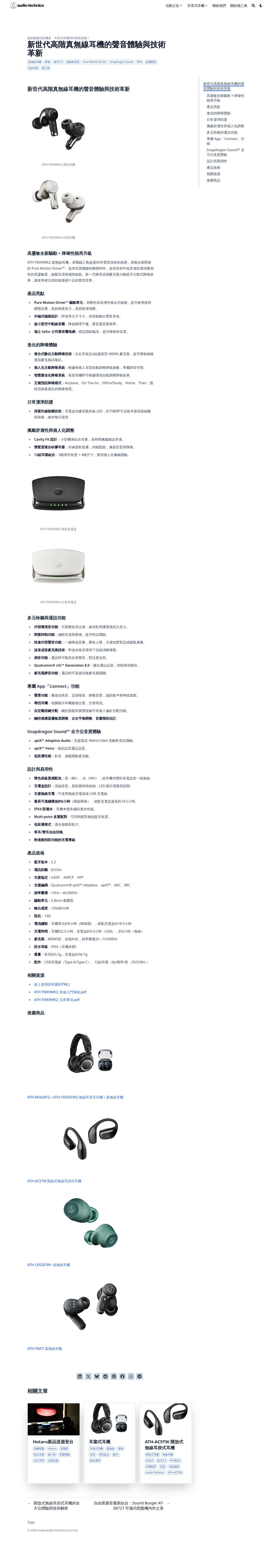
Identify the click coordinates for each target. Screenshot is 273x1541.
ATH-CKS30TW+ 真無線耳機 (75, 1229)
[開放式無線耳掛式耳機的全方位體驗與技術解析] (166, 1443)
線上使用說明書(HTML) (52, 984)
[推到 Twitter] (88, 1376)
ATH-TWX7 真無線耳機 (75, 1313)
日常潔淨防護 (217, 119)
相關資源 (213, 173)
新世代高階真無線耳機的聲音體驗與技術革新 (223, 86)
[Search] (253, 5)
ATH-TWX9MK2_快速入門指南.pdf (60, 992)
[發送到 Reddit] (105, 1376)
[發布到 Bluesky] (96, 1376)
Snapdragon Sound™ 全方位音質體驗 (225, 152)
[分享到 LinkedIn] (79, 1376)
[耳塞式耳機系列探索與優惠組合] (110, 1443)
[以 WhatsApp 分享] (131, 1376)
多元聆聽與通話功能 (222, 132)
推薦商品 (213, 180)
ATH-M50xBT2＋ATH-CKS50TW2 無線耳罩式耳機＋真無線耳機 (75, 1061)
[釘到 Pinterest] (113, 1376)
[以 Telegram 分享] (139, 1376)
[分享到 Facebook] (122, 1376)
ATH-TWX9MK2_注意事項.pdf (57, 999)
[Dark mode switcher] (261, 5)
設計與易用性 (217, 161)
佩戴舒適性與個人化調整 (225, 126)
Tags (31, 1522)
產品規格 (213, 167)
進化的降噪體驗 (219, 113)
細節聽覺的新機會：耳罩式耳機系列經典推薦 (57, 38)
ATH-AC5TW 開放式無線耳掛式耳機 (75, 1145)
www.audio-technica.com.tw (58, 1530)
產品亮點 (213, 106)
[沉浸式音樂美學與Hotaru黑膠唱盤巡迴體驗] (54, 1443)
